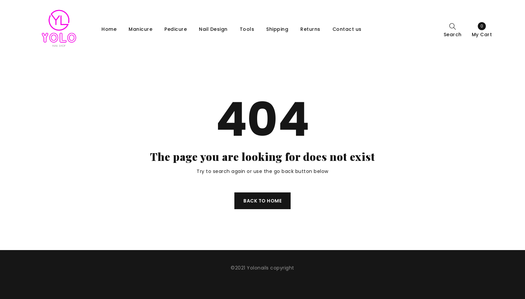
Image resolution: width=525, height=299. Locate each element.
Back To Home (262, 200)
